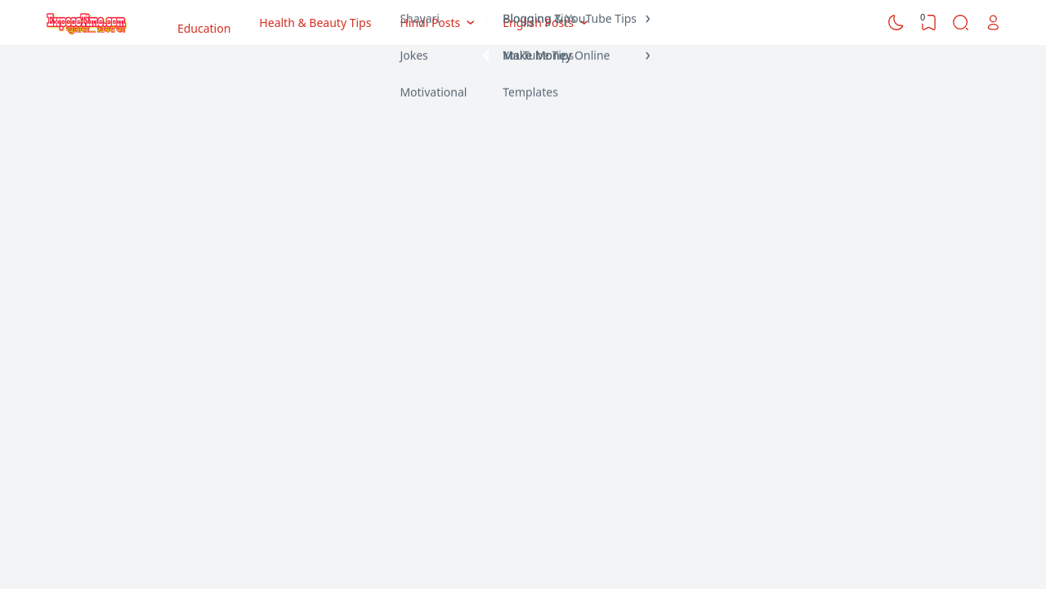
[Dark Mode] (896, 23)
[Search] (961, 23)
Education (203, 22)
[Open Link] (993, 23)
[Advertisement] (523, 175)
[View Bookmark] (928, 23)
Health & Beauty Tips (315, 22)
